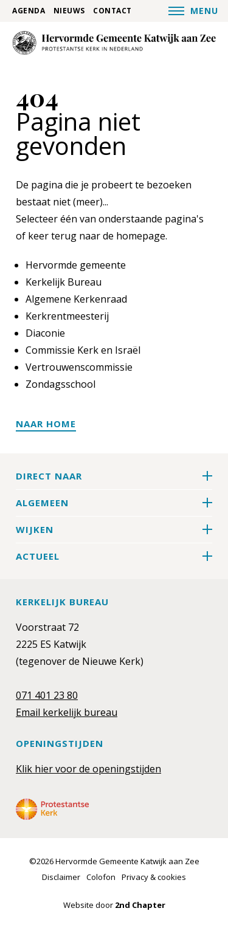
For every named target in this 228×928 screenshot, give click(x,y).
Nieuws (69, 11)
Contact (112, 11)
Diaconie (45, 333)
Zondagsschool (60, 384)
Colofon (101, 877)
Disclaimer (61, 877)
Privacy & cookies (154, 877)
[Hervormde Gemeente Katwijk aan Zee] (114, 42)
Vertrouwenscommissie (79, 367)
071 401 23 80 (47, 695)
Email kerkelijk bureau (66, 712)
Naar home (46, 424)
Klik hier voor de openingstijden (88, 768)
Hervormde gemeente (76, 265)
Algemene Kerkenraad (76, 299)
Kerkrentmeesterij (67, 316)
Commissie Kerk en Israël (83, 350)
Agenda (28, 11)
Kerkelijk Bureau (64, 282)
